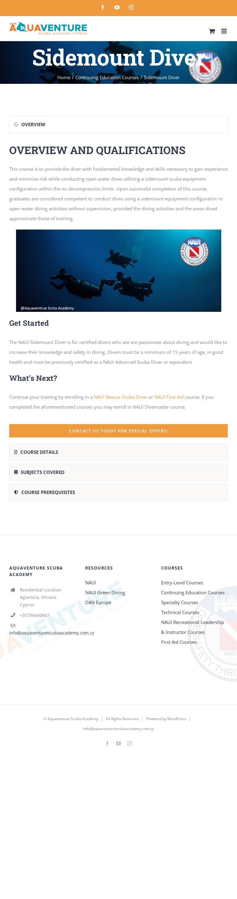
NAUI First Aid (169, 397)
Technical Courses (180, 612)
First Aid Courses (179, 642)
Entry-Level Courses (182, 582)
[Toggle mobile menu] (224, 31)
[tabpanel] (118, 289)
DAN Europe (98, 602)
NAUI (91, 582)
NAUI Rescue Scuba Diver (120, 397)
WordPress (176, 718)
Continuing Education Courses (193, 592)
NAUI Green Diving (105, 592)
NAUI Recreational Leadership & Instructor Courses (192, 627)
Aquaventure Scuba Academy (73, 718)
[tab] (118, 124)
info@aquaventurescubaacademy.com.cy (51, 633)
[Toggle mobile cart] (212, 31)
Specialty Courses (179, 602)
